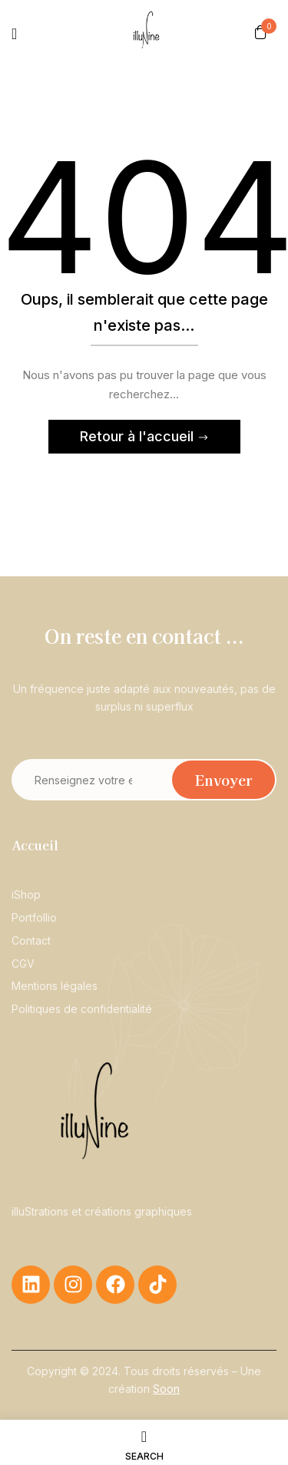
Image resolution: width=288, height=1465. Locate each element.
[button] (261, 31)
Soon (166, 1388)
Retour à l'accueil (138, 436)
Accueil (35, 845)
